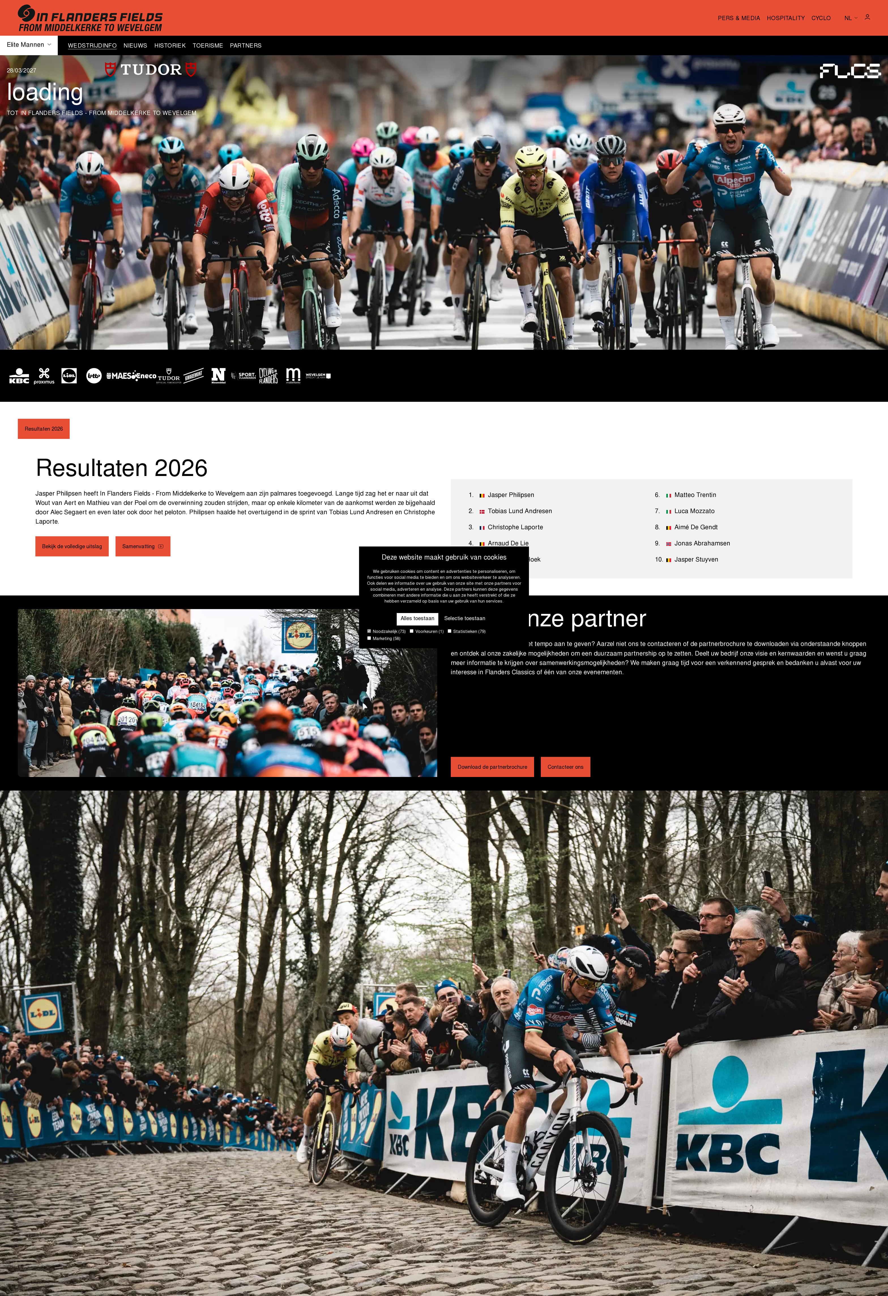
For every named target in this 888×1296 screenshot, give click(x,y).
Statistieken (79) (467, 631)
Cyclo (821, 19)
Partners (246, 46)
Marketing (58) (383, 638)
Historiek (170, 46)
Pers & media (739, 19)
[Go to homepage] (90, 18)
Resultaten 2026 (47, 430)
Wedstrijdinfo (92, 46)
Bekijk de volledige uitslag (78, 549)
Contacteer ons (585, 768)
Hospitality (786, 19)
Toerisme (208, 46)
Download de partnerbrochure (500, 768)
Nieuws (135, 46)
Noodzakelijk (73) (386, 631)
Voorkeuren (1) (427, 631)
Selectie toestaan (468, 617)
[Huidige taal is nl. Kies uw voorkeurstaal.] (850, 18)
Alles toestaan (412, 617)
